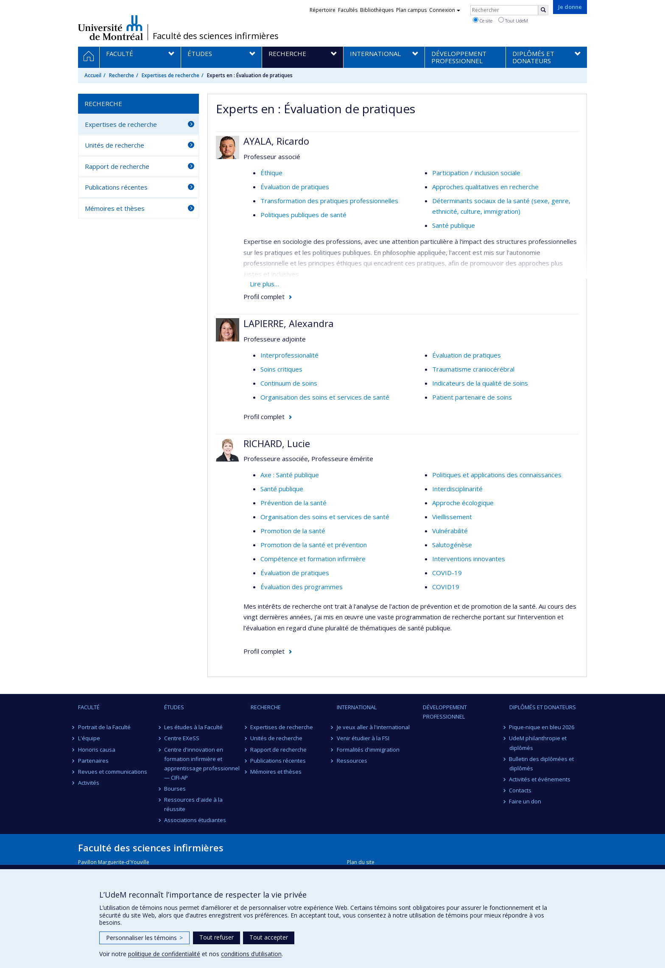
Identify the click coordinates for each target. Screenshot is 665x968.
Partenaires (93, 760)
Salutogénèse (452, 544)
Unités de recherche (114, 145)
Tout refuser (216, 937)
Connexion (444, 10)
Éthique (271, 172)
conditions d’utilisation (251, 954)
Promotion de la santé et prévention (313, 544)
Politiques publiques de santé (303, 214)
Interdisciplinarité (457, 488)
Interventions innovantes (468, 558)
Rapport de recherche (117, 166)
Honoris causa (96, 749)
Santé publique (453, 225)
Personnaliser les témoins (144, 938)
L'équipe (89, 738)
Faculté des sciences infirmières (216, 36)
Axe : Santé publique (289, 474)
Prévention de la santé (293, 502)
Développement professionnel (445, 711)
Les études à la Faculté (193, 727)
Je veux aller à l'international (373, 727)
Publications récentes (116, 187)
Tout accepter (268, 937)
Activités (88, 782)
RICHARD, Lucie (276, 443)
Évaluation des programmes (301, 586)
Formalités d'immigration (368, 749)
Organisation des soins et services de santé (324, 397)
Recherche (121, 75)
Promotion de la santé (292, 530)
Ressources (352, 760)
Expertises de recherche (170, 75)
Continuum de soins (288, 383)
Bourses (175, 788)
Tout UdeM (513, 20)
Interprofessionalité (289, 355)
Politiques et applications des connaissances (497, 474)
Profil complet (264, 296)
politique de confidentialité (164, 954)
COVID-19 (447, 572)
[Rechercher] (543, 10)
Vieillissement (452, 516)
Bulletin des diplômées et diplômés (541, 763)
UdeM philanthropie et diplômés (538, 742)
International (357, 707)
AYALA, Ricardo (276, 140)
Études (174, 707)
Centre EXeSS (181, 738)
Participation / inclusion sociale (476, 172)
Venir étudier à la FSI (363, 738)
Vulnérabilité (450, 530)
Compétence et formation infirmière (313, 558)
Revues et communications (112, 771)
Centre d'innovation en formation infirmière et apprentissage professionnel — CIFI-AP (202, 763)
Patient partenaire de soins (472, 397)
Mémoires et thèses (115, 208)
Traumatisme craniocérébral (473, 369)
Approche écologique (463, 502)
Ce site (482, 20)
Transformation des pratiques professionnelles (329, 200)
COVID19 (445, 586)
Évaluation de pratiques (294, 186)
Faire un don (525, 801)
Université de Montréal (110, 27)
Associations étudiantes (195, 820)
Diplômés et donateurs (542, 707)
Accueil (92, 75)
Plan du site (360, 862)
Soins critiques (281, 369)
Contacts (520, 790)
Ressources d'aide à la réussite (193, 804)
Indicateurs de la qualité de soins (480, 383)
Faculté (89, 707)
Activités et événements (540, 779)
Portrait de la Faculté (104, 727)
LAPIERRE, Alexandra (288, 323)
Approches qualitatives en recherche (485, 186)
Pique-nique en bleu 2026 (542, 727)
